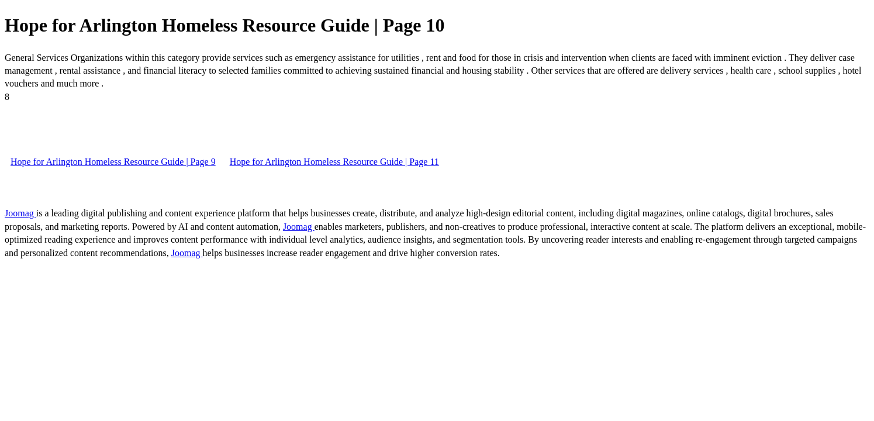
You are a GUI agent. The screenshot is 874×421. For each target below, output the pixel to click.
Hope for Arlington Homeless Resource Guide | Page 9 (113, 162)
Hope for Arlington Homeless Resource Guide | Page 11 (334, 162)
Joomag (20, 213)
